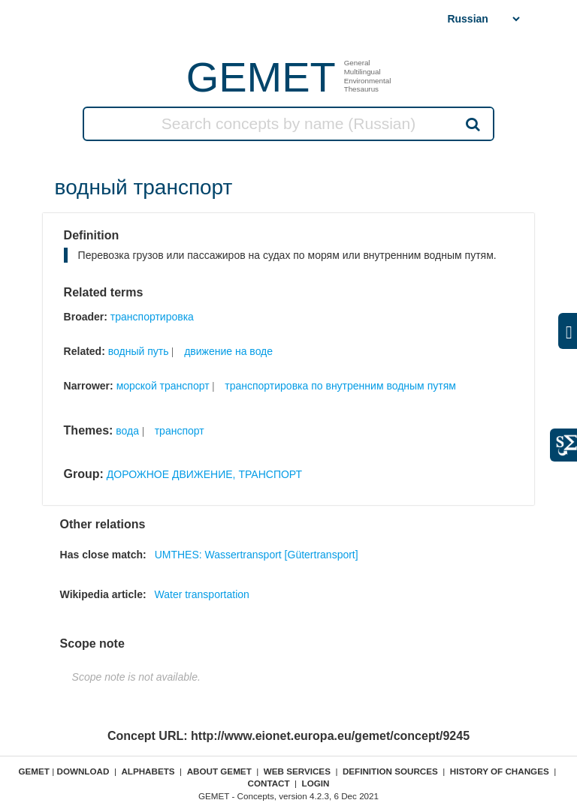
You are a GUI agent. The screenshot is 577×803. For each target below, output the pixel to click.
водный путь (138, 351)
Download (82, 771)
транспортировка (152, 317)
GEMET (261, 77)
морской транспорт (163, 386)
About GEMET (219, 771)
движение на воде (228, 351)
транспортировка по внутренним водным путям (340, 386)
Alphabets (147, 771)
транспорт (179, 431)
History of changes (499, 771)
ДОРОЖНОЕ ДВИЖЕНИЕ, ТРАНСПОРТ (204, 474)
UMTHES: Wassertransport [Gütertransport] (256, 555)
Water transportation (202, 594)
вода (127, 431)
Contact (268, 783)
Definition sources (390, 771)
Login (316, 783)
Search (471, 124)
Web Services (297, 771)
